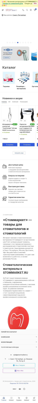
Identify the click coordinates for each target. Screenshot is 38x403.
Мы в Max (19, 371)
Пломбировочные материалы (21, 87)
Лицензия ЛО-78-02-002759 (19, 383)
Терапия (6, 86)
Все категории (36, 65)
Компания (5, 337)
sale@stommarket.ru (20, 355)
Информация (6, 342)
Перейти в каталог (9, 332)
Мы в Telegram (19, 365)
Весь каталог (36, 97)
